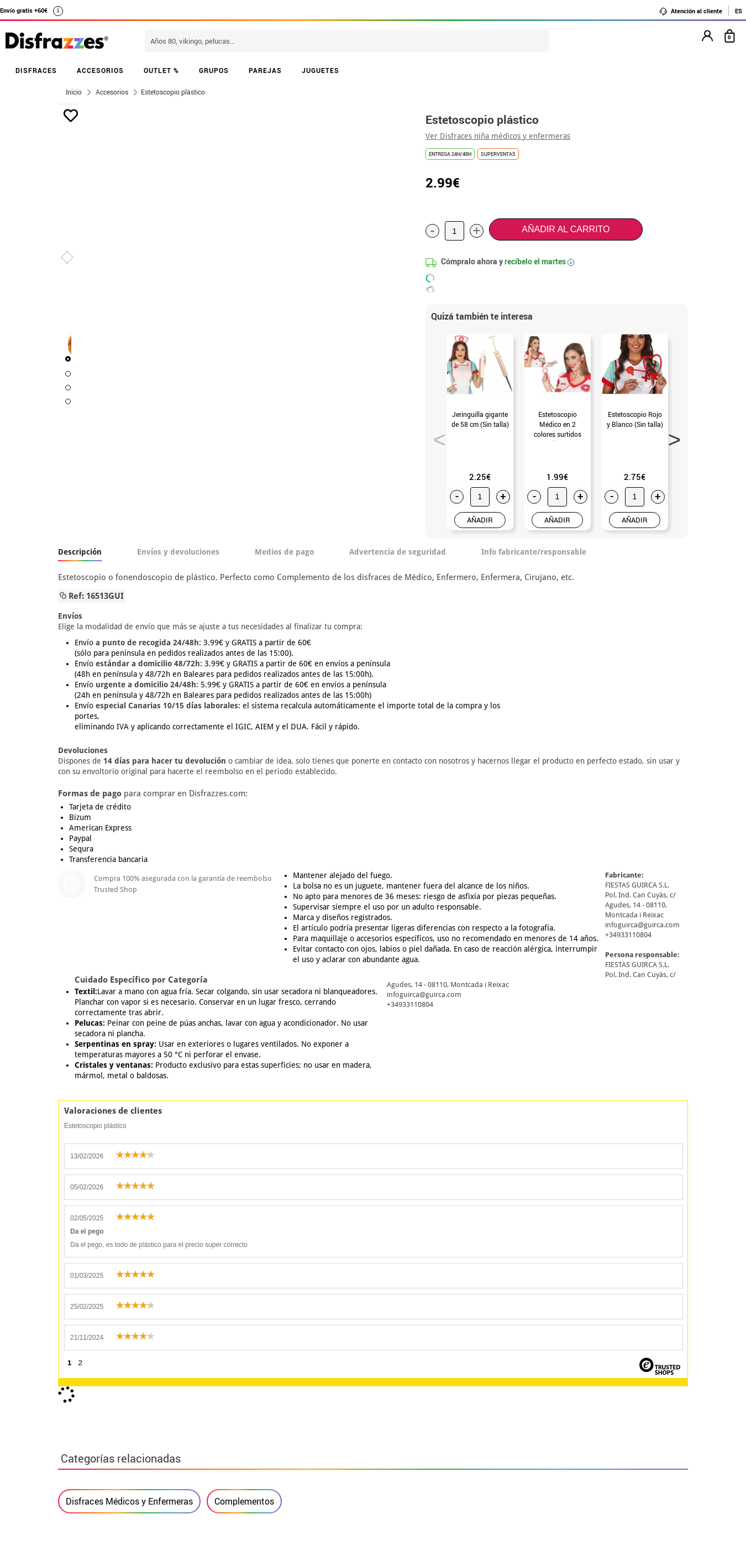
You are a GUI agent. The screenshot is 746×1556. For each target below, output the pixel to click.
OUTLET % (161, 70)
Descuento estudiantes (111, 1367)
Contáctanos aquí (311, 1367)
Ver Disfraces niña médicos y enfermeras (497, 136)
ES (738, 11)
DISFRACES (36, 70)
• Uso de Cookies (94, 1434)
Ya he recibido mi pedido (551, 1381)
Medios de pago (284, 551)
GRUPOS (214, 70)
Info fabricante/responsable (533, 551)
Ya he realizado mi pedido (554, 1367)
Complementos (244, 1015)
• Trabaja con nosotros (106, 1460)
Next (670, 436)
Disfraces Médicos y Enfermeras (129, 1015)
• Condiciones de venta (106, 1394)
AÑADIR (480, 520)
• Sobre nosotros (94, 1381)
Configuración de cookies (116, 1447)
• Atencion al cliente (101, 1421)
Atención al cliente (690, 11)
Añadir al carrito (566, 229)
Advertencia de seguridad (397, 551)
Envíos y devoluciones (178, 551)
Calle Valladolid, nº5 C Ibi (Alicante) (547, 1436)
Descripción (80, 551)
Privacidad (140, 1407)
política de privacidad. (412, 1227)
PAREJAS (265, 70)
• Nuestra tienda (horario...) (116, 1354)
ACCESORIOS (100, 70)
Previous (436, 436)
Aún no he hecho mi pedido (555, 1354)
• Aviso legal (86, 1407)
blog (307, 1296)
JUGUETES (320, 70)
